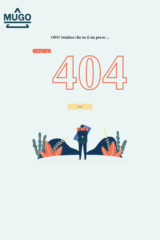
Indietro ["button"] (80, 107)
